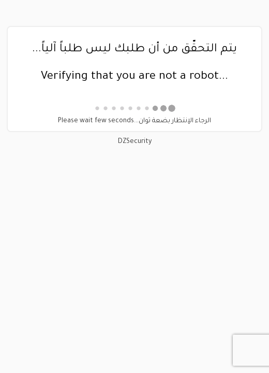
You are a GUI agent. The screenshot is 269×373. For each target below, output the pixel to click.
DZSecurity (135, 142)
